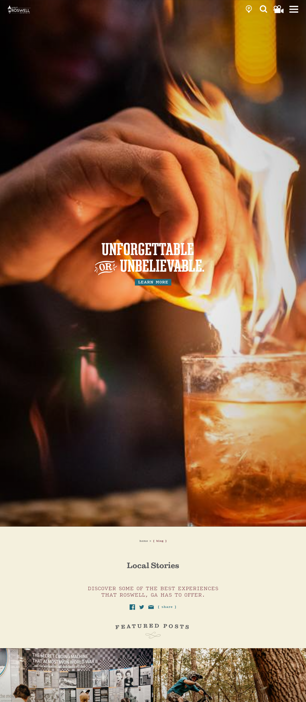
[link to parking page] (249, 10)
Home (145, 541)
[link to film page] (278, 10)
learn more (153, 282)
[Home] (35, 15)
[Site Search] (264, 10)
